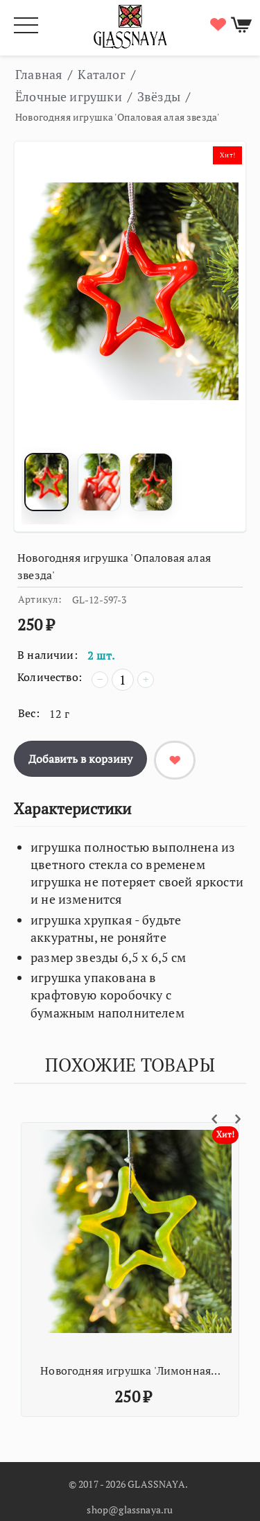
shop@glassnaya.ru (130, 1509)
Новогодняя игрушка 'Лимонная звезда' (131, 1370)
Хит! (227, 155)
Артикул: (40, 598)
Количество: (49, 677)
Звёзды (158, 96)
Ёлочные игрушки (68, 96)
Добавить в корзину (80, 758)
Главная (38, 74)
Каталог (101, 74)
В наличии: (47, 654)
